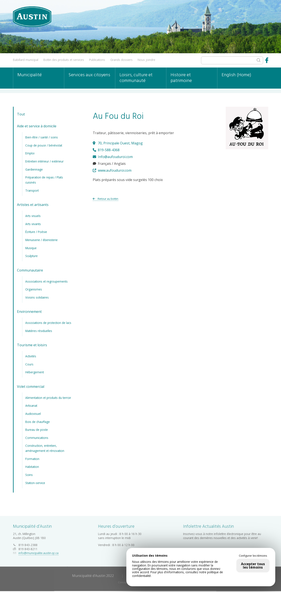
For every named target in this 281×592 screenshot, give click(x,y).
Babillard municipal (25, 60)
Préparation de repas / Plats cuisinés (44, 179)
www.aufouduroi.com (112, 170)
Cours (29, 364)
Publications (97, 60)
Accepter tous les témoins (253, 566)
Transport (32, 190)
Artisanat (31, 406)
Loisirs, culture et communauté (136, 78)
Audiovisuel (33, 414)
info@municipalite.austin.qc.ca (38, 552)
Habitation (32, 467)
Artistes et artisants (32, 204)
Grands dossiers (121, 60)
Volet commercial (30, 386)
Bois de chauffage (37, 422)
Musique (31, 248)
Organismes (33, 289)
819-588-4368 (106, 150)
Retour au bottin (105, 199)
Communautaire (30, 270)
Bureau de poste (36, 430)
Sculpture (31, 256)
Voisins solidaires (37, 297)
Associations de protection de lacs (48, 323)
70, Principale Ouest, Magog (118, 143)
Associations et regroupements (46, 281)
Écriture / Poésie (36, 232)
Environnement (29, 311)
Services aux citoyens (89, 75)
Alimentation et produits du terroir (48, 397)
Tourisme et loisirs (32, 345)
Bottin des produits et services (63, 60)
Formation (32, 459)
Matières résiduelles (38, 331)
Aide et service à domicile (36, 126)
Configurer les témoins (253, 556)
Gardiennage (34, 169)
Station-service (35, 483)
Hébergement (34, 372)
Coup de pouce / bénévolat (43, 145)
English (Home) (236, 75)
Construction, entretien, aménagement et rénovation (44, 448)
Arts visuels (33, 216)
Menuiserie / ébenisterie (41, 240)
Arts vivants (33, 224)
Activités (30, 356)
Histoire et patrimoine (181, 78)
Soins (29, 475)
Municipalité (29, 75)
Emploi (29, 153)
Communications (36, 437)
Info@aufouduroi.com (113, 156)
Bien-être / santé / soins (41, 137)
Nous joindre (146, 60)
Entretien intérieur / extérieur (44, 161)
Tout (21, 114)
